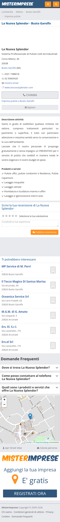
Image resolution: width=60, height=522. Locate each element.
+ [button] (4, 400)
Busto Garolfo (33, 11)
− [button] (4, 404)
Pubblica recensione (44, 232)
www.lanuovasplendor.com (19, 87)
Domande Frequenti (22, 516)
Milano (19, 11)
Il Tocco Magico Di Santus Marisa (24, 281)
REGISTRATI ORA (30, 493)
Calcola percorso (47, 447)
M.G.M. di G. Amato (15, 312)
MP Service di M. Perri (16, 266)
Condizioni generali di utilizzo (29, 511)
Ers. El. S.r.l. (9, 327)
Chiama (30, 95)
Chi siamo (7, 511)
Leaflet (29, 442)
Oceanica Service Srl (15, 296)
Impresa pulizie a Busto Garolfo (18, 100)
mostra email (11, 82)
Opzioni (30, 107)
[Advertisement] (30, 36)
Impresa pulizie (12, 16)
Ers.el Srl (7, 342)
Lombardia (7, 11)
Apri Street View (12, 447)
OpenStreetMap (42, 442)
